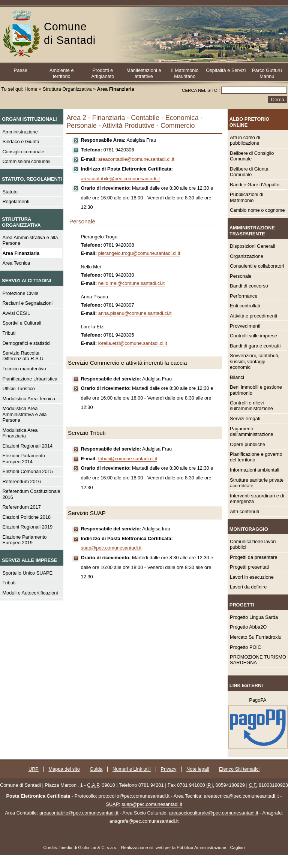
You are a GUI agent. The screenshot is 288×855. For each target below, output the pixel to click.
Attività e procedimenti (253, 316)
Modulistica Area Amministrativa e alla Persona (24, 414)
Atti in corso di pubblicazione (245, 140)
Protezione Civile (20, 293)
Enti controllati (245, 305)
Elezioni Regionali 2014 (27, 446)
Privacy (168, 769)
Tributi (8, 333)
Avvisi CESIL (16, 313)
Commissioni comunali (26, 161)
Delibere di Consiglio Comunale (252, 156)
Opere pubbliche (247, 444)
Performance (243, 296)
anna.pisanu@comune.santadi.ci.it (135, 313)
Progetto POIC (245, 647)
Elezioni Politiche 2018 (26, 517)
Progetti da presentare (254, 557)
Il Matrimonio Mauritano (184, 73)
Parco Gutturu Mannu (267, 73)
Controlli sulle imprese (253, 335)
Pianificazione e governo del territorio (256, 457)
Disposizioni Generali (252, 246)
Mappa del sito (64, 769)
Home (30, 89)
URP (33, 769)
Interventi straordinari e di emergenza (257, 498)
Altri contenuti (244, 511)
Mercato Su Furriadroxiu (255, 637)
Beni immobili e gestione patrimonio (256, 389)
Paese (20, 70)
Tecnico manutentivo (24, 368)
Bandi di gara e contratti (255, 346)
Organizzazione (246, 256)
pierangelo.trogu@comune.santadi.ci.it (139, 253)
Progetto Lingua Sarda (254, 617)
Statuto (10, 192)
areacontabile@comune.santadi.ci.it (136, 159)
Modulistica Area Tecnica (28, 398)
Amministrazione (20, 132)
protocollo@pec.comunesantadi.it (134, 796)
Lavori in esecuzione (252, 577)
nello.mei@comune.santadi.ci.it (131, 283)
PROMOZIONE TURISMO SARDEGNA (258, 659)
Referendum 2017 (21, 507)
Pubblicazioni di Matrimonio (246, 197)
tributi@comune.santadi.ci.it (127, 458)
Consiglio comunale (23, 151)
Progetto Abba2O (248, 627)
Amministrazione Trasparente (252, 230)
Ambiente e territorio (62, 73)
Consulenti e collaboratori (257, 266)
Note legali (197, 769)
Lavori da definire (248, 587)
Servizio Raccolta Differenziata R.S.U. (23, 355)
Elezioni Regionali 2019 (27, 527)
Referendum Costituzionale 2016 (31, 494)
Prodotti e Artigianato (102, 73)
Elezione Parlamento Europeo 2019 (24, 539)
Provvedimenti (245, 326)
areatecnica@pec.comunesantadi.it (241, 796)
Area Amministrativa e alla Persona (30, 240)
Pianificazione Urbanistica (29, 379)
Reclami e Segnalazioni (27, 303)
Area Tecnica (16, 263)
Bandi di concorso (249, 286)
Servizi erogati (245, 418)
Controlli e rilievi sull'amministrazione (251, 405)
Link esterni (246, 685)
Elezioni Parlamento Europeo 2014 (23, 458)
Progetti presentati (249, 567)
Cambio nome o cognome (257, 210)
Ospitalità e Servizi (226, 70)
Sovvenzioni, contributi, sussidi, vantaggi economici (254, 361)
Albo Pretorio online (249, 121)
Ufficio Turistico (18, 388)
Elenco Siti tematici (239, 769)
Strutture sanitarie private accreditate (257, 482)
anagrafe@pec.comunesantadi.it (144, 821)
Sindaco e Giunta (20, 141)
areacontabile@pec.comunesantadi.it (120, 178)
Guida (96, 769)
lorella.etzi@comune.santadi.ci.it (132, 343)
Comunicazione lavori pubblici (253, 544)
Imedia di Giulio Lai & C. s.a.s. (88, 847)
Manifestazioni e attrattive (143, 73)
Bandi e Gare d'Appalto (254, 184)
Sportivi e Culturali (21, 323)
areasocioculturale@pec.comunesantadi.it (213, 813)
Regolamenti (15, 201)
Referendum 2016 (21, 481)
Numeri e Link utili (131, 769)
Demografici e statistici (26, 343)
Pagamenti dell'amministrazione (251, 431)
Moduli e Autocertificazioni (30, 593)
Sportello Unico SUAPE (27, 573)
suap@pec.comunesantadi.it (111, 548)
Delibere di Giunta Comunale (249, 171)
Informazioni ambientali (254, 470)
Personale (241, 276)
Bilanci (237, 377)
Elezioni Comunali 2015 (27, 471)
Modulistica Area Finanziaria (20, 433)
